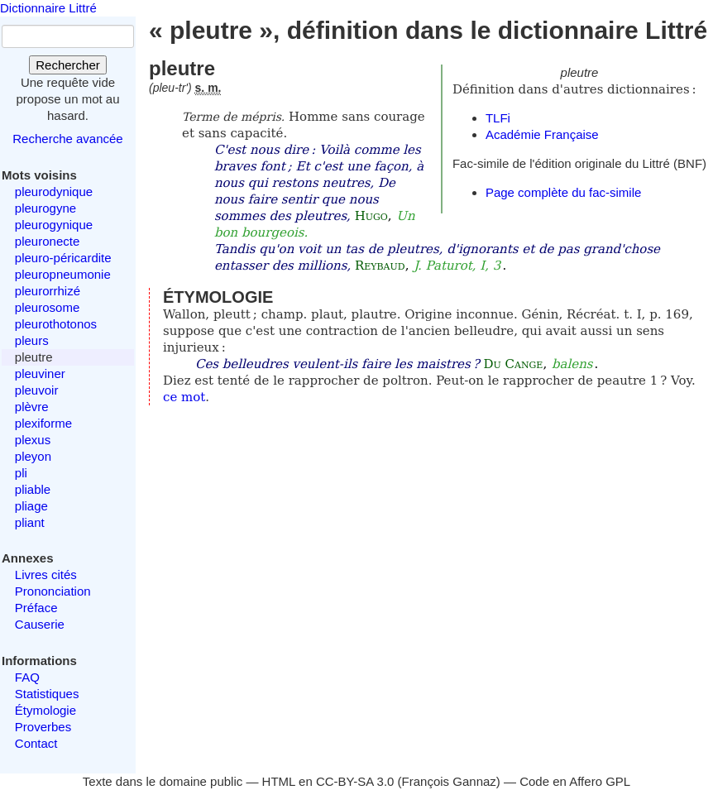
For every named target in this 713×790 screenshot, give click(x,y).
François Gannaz (449, 781)
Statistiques (47, 694)
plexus (32, 440)
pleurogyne (45, 208)
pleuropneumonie (63, 274)
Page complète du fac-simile (563, 192)
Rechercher (68, 65)
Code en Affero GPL (574, 781)
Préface (36, 608)
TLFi (498, 118)
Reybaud (380, 265)
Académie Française (542, 134)
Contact (36, 743)
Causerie (40, 624)
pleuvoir (37, 390)
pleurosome (47, 307)
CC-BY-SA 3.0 (355, 781)
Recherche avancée (67, 139)
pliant (30, 522)
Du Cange (513, 364)
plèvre (32, 407)
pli (21, 473)
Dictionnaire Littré (48, 8)
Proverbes (43, 727)
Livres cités (46, 574)
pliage (31, 506)
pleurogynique (54, 225)
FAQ (27, 677)
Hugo (371, 215)
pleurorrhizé (47, 291)
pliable (32, 489)
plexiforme (43, 423)
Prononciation (53, 591)
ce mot (184, 397)
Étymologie (45, 710)
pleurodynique (54, 191)
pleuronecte (47, 241)
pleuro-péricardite (63, 258)
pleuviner (40, 373)
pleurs (32, 340)
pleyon (33, 456)
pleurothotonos (56, 324)
